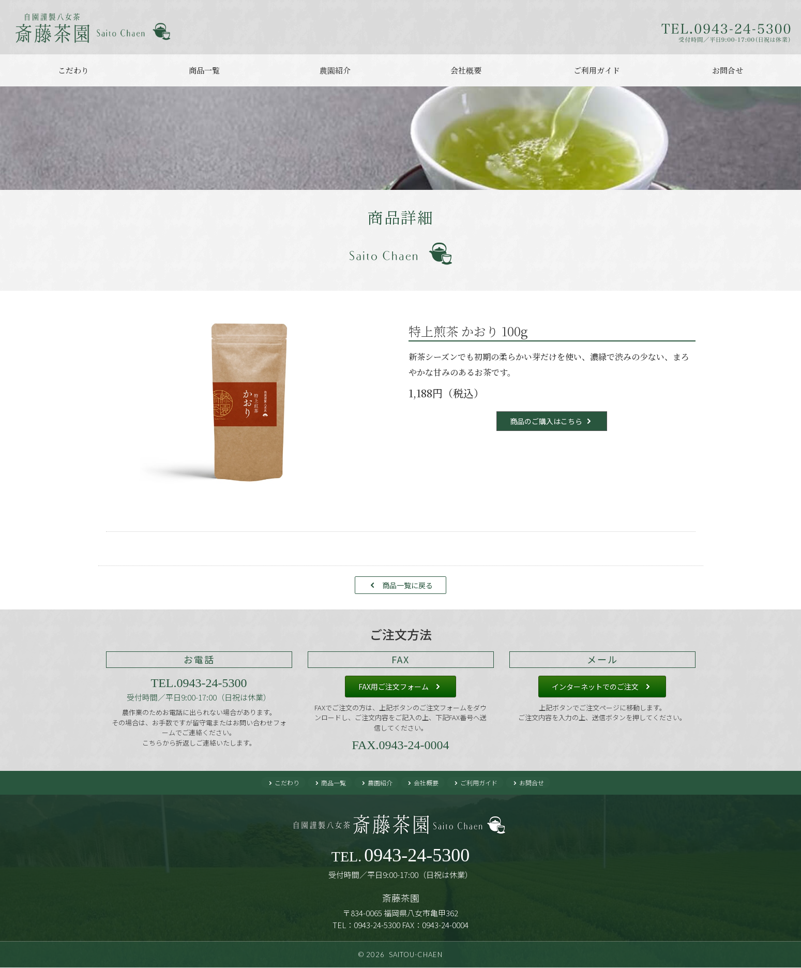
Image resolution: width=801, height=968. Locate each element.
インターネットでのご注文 (595, 686)
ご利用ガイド (596, 70)
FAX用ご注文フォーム (393, 686)
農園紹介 (335, 70)
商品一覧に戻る (407, 585)
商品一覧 (204, 70)
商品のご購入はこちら (546, 421)
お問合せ (727, 70)
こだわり (73, 70)
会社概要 (465, 70)
